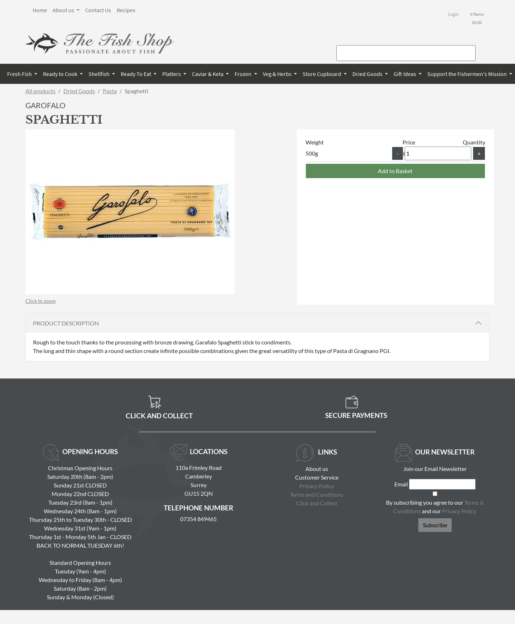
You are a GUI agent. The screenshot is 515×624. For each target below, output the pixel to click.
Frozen (243, 73)
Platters (172, 73)
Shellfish (99, 73)
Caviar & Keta (208, 73)
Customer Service (316, 477)
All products (40, 90)
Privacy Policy (316, 485)
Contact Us (98, 10)
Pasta (110, 90)
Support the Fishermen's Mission (467, 73)
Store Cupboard (322, 73)
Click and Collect (316, 503)
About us (64, 10)
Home (40, 10)
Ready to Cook (60, 73)
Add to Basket (395, 170)
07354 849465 (198, 518)
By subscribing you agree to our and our (435, 506)
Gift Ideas (405, 73)
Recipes (126, 10)
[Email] (442, 484)
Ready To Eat (136, 73)
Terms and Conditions (316, 494)
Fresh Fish (20, 73)
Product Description (66, 323)
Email (401, 484)
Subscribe (435, 524)
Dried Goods (368, 73)
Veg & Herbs (278, 73)
